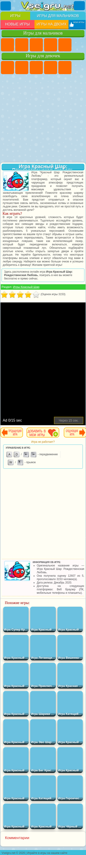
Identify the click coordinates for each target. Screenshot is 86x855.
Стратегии (36, 44)
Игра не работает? (43, 441)
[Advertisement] (42, 118)
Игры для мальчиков (58, 16)
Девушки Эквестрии (21, 67)
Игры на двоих (51, 24)
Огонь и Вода (36, 67)
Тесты (64, 67)
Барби (50, 67)
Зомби (64, 44)
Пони (7, 67)
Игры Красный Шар (26, 287)
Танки (50, 44)
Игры (15, 16)
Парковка (7, 44)
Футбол (21, 44)
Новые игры (17, 24)
